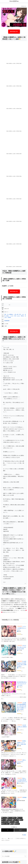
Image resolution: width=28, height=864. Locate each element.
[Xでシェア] (7, 830)
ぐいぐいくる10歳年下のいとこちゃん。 (21, 628)
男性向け (22, 315)
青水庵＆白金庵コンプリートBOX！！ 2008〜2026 (21, 742)
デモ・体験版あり (10, 314)
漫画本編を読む (14, 31)
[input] (14, 856)
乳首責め (9, 317)
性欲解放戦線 (6, 320)
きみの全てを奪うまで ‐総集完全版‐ (22, 726)
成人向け (11, 821)
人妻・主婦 (16, 314)
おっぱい (18, 315)
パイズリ (11, 315)
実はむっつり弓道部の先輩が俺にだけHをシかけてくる (22, 780)
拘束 (5, 314)
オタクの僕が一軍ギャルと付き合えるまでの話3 (21, 647)
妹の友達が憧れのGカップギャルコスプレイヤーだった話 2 (22, 683)
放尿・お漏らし (5, 823)
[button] (20, 830)
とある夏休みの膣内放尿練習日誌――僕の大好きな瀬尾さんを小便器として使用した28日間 (21, 706)
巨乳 (20, 314)
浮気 (15, 315)
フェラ (23, 314)
